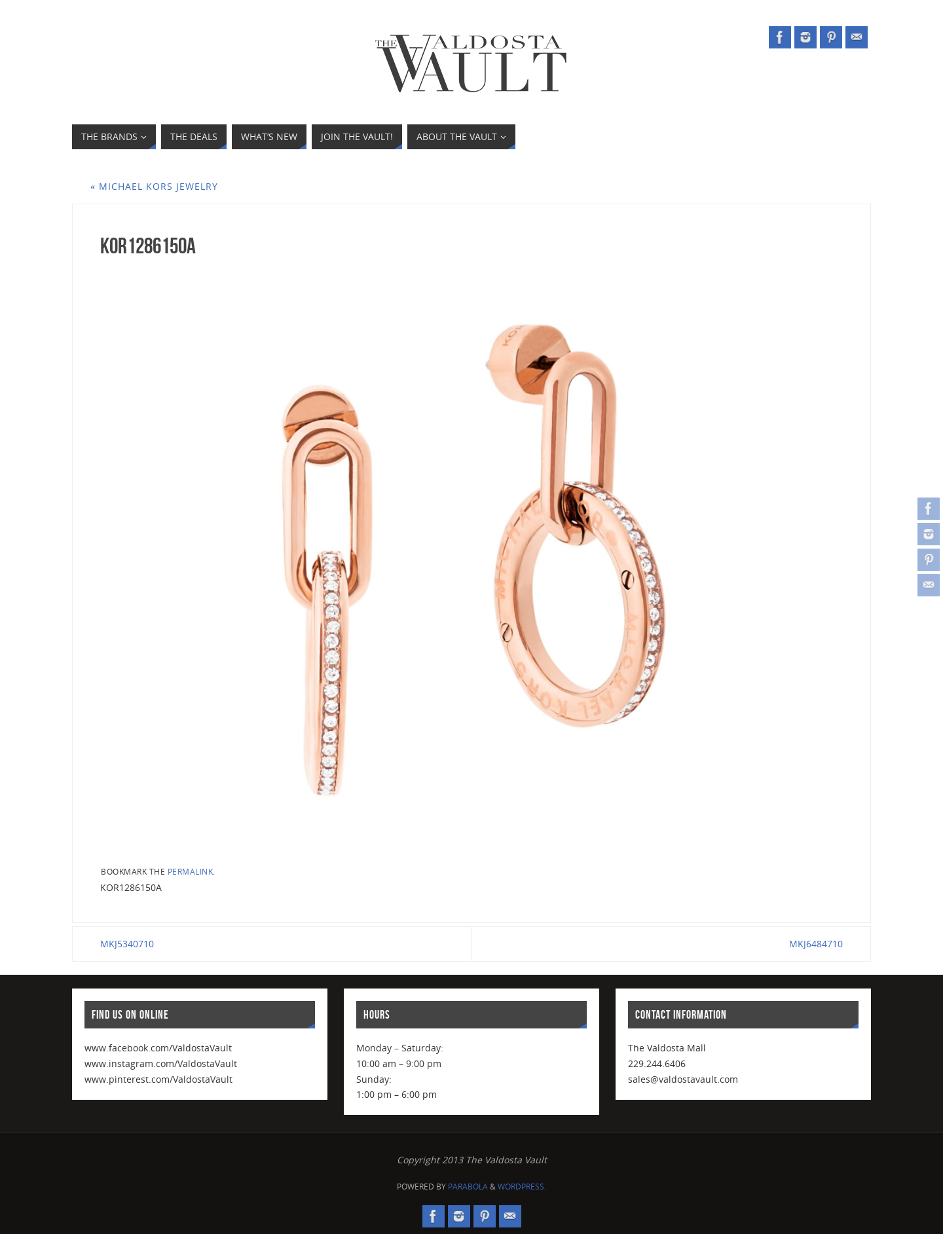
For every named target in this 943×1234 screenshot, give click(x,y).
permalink (190, 871)
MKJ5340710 (127, 943)
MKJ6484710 (816, 943)
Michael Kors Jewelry (154, 186)
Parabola (468, 1186)
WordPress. (522, 1186)
